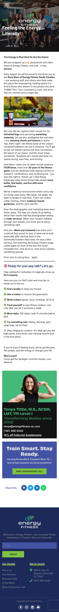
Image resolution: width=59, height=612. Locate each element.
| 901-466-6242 (13, 430)
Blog (5, 20)
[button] (7, 4)
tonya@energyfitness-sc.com (22, 426)
